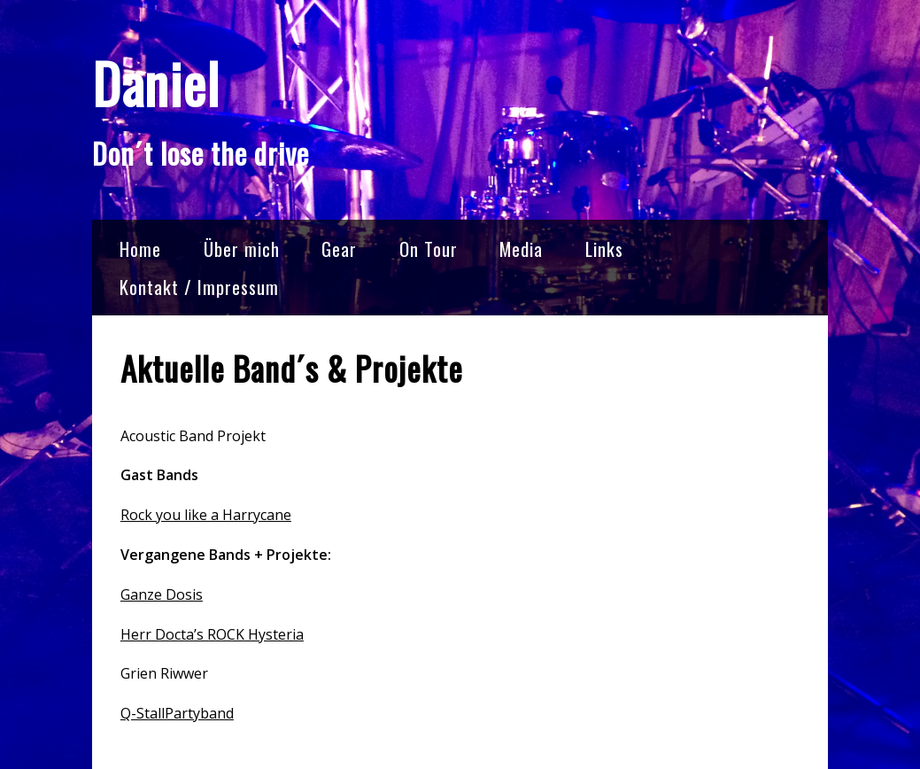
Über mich (242, 248)
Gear (339, 248)
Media (521, 248)
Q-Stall (142, 713)
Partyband (199, 713)
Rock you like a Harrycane (205, 514)
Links (604, 248)
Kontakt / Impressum (199, 286)
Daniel (156, 83)
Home (140, 248)
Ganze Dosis (161, 594)
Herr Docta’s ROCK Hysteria (212, 634)
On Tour (428, 248)
